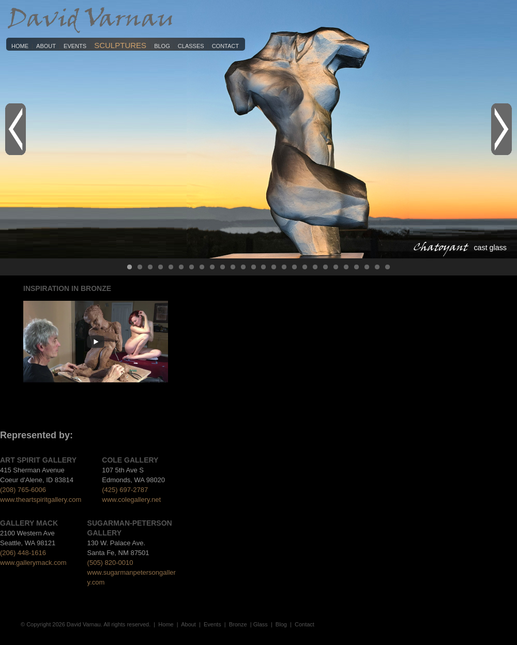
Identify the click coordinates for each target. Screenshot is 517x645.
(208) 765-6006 (23, 490)
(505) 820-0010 (110, 562)
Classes (191, 46)
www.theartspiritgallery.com (40, 499)
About (46, 46)
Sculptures (120, 45)
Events (75, 46)
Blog (162, 46)
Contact (225, 46)
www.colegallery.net (131, 499)
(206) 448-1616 (23, 553)
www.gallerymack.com (33, 562)
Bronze (238, 624)
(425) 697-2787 (125, 490)
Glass (260, 624)
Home (19, 46)
